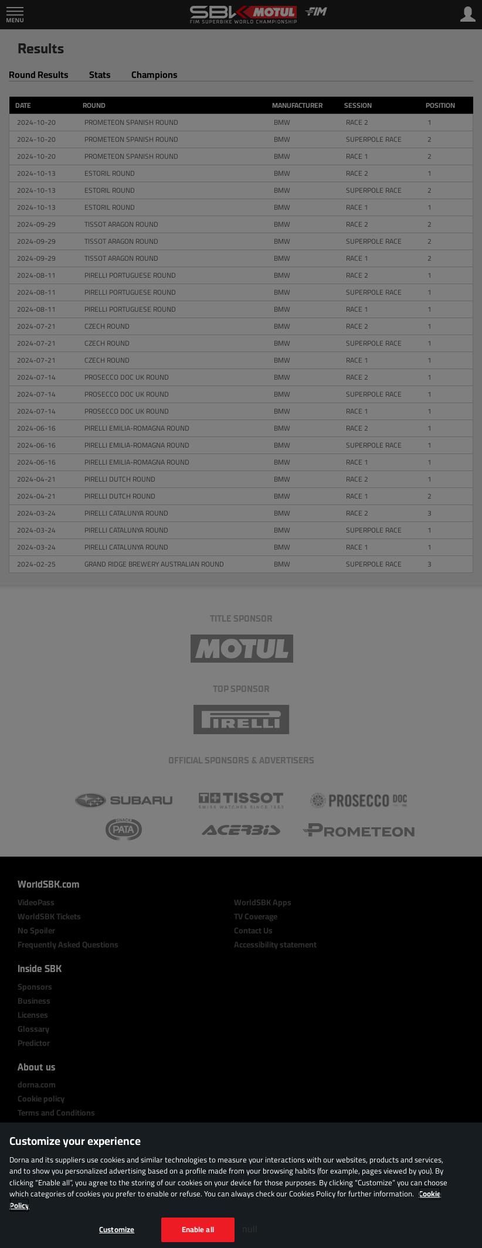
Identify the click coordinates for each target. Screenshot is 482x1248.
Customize (116, 1229)
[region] (241, 1185)
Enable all (198, 1229)
